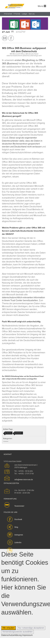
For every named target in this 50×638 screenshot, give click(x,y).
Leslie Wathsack (21, 31)
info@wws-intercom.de (23, 479)
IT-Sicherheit (8, 14)
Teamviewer (19, 505)
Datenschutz (9, 432)
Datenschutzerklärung (11, 635)
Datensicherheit (18, 432)
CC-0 (24, 32)
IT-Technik (17, 14)
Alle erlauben (8, 628)
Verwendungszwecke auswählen (17, 632)
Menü (42, 6)
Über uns (32, 14)
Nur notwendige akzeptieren (31, 628)
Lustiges (24, 14)
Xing (16, 526)
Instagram (18, 534)
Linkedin (17, 542)
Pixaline (20, 32)
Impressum (27, 635)
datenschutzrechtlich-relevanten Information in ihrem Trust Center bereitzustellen (23, 299)
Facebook (18, 519)
